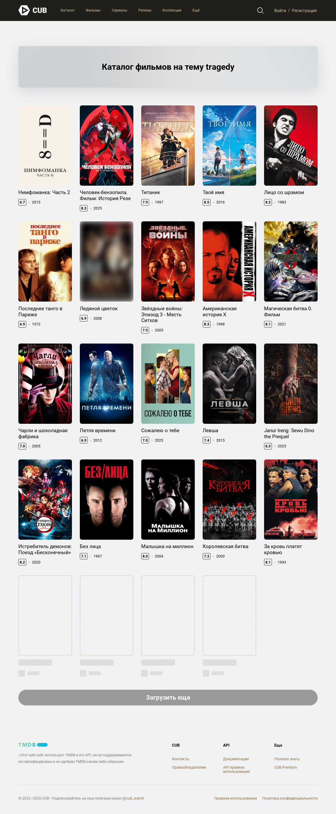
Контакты (180, 759)
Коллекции (171, 10)
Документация (236, 759)
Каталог (68, 10)
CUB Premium (285, 767)
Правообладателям (189, 767)
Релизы (144, 10)
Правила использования (235, 798)
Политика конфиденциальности (290, 798)
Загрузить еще (168, 697)
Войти (280, 10)
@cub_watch (133, 798)
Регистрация (304, 10)
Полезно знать (287, 759)
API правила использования (236, 769)
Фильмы (93, 10)
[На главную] (32, 10)
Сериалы (119, 10)
